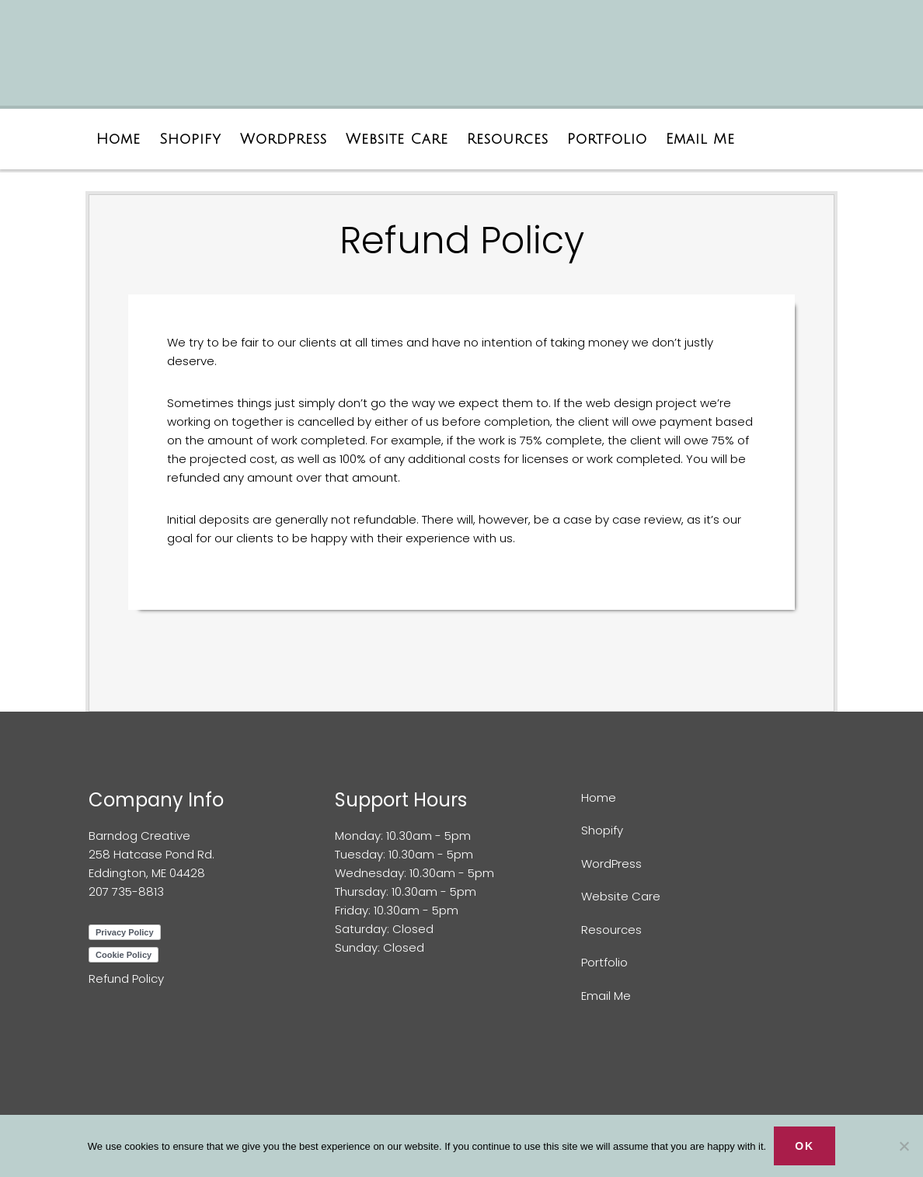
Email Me (606, 995)
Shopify (602, 830)
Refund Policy (126, 978)
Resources (611, 929)
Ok (804, 1146)
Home (598, 797)
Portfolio (604, 962)
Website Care (620, 896)
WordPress (611, 863)
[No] (903, 1146)
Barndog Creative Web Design (263, 60)
